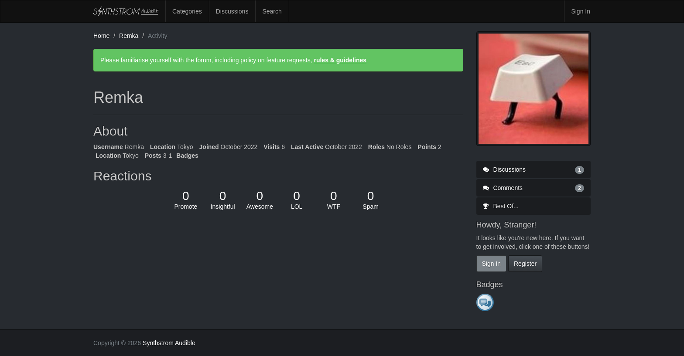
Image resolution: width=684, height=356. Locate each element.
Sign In (580, 11)
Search (271, 11)
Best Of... (501, 206)
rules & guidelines (340, 60)
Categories (187, 11)
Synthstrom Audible (126, 11)
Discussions (232, 11)
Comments (534, 187)
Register (525, 263)
